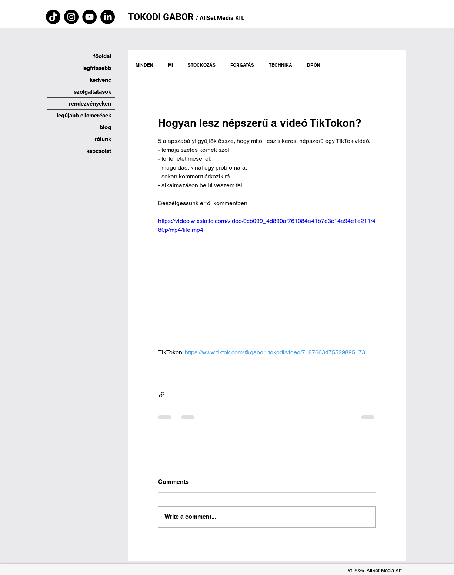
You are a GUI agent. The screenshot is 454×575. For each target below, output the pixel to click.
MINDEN (144, 65)
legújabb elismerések (84, 115)
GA (169, 16)
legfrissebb (96, 68)
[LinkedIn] (107, 17)
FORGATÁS (242, 65)
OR (188, 16)
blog (105, 127)
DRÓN (313, 65)
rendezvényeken (90, 103)
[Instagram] (71, 17)
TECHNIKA (280, 65)
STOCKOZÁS (202, 65)
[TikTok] (53, 17)
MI (170, 65)
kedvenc (100, 80)
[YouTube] (89, 17)
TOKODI (145, 16)
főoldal (102, 56)
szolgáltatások (92, 91)
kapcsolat (98, 151)
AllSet (208, 17)
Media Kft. (231, 17)
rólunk (102, 139)
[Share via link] (161, 394)
